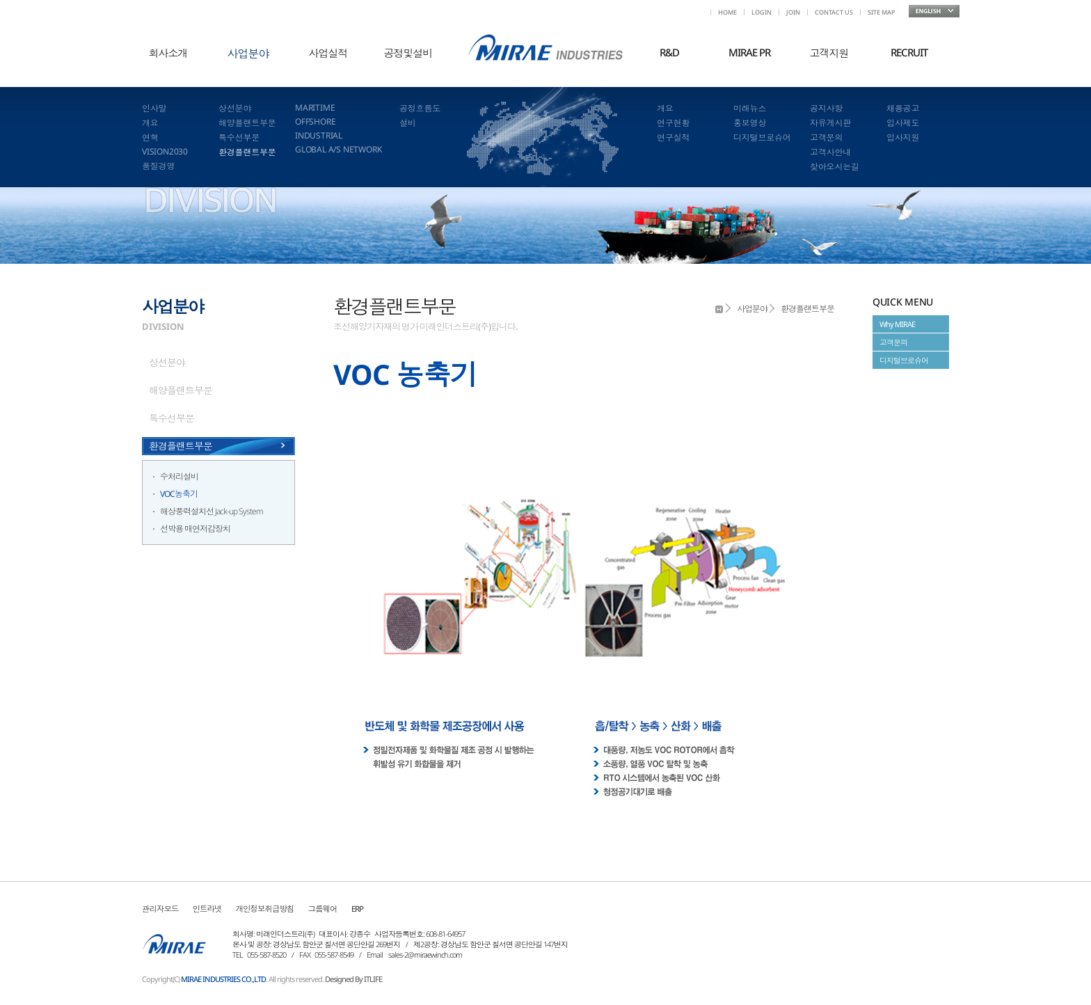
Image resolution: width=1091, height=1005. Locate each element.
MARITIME (315, 107)
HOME (727, 12)
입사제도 (902, 123)
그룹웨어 (322, 908)
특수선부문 (239, 137)
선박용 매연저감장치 (195, 529)
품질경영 (158, 166)
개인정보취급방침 (265, 908)
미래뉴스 (749, 108)
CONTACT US (834, 12)
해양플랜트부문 (247, 123)
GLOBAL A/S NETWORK (338, 149)
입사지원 (902, 137)
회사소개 (168, 53)
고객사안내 (830, 152)
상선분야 (234, 108)
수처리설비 (179, 476)
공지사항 (826, 108)
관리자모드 (160, 908)
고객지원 (829, 53)
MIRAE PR (749, 52)
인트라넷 (207, 908)
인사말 (154, 108)
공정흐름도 (419, 108)
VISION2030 (165, 151)
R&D (669, 52)
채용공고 (902, 108)
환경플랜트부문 (247, 152)
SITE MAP (881, 12)
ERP (357, 908)
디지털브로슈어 (762, 137)
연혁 (150, 137)
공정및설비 (408, 53)
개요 (150, 123)
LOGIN (761, 12)
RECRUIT (909, 52)
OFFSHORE (315, 121)
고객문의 (826, 137)
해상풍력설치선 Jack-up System (211, 511)
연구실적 (673, 137)
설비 (407, 123)
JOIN (793, 12)
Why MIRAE (897, 324)
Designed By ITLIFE (353, 979)
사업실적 (328, 53)
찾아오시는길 (834, 167)
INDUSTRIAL (318, 135)
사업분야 (248, 53)
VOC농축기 (179, 494)
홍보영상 (749, 123)
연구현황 (673, 123)
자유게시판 (830, 123)
